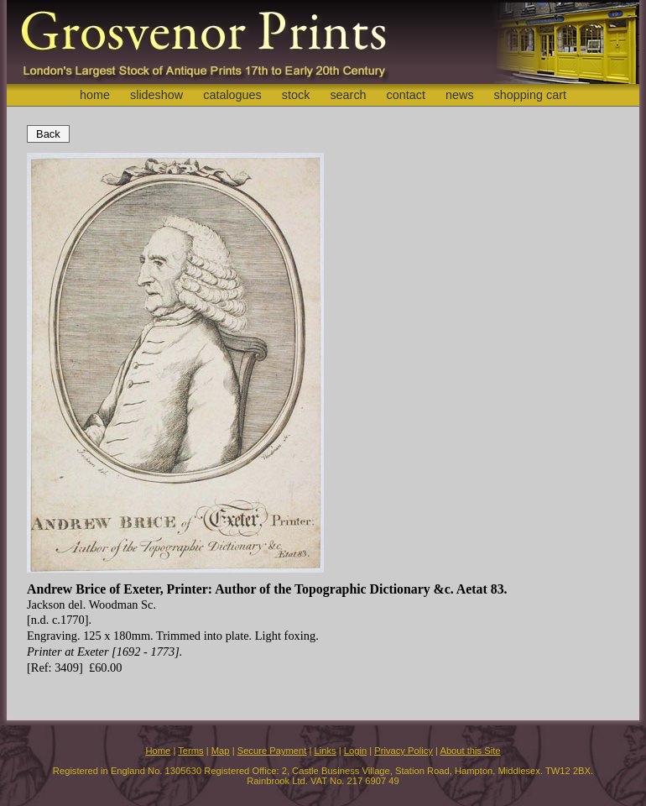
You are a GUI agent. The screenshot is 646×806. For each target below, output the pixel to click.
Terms (190, 751)
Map (220, 751)
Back (48, 134)
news (459, 95)
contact (406, 95)
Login (355, 751)
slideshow (156, 95)
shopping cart (530, 95)
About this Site (470, 751)
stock (296, 95)
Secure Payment (272, 751)
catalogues (232, 95)
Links (325, 751)
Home (157, 751)
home (95, 95)
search (348, 95)
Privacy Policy (403, 751)
